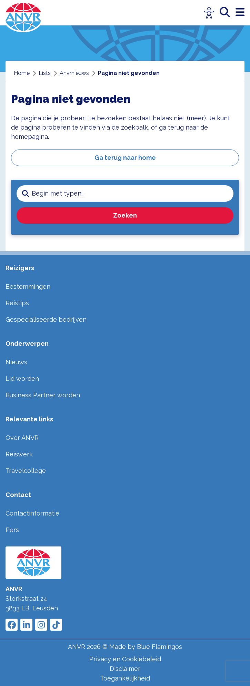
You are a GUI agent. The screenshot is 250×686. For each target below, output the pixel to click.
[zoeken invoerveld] (132, 193)
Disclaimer (125, 668)
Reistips (17, 303)
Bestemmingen (28, 286)
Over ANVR (22, 437)
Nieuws (16, 362)
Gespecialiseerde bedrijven (46, 319)
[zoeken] (228, 12)
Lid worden (22, 378)
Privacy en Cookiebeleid (125, 659)
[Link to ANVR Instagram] (41, 625)
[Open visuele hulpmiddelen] (209, 13)
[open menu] (240, 12)
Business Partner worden (43, 395)
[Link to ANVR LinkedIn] (26, 625)
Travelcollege (26, 470)
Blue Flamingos (159, 646)
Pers (12, 529)
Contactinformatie (32, 513)
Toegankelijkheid (125, 678)
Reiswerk (19, 454)
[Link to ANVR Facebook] (12, 625)
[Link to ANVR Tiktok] (56, 625)
